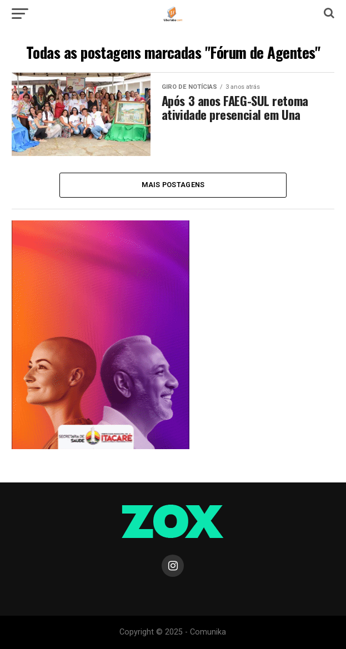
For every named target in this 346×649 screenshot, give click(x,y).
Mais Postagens (173, 184)
